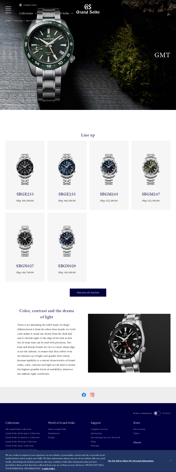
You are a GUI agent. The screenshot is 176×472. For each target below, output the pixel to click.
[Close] (170, 461)
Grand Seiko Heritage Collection (21, 441)
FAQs (93, 441)
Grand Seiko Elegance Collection (21, 449)
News (136, 423)
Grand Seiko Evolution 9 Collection (23, 437)
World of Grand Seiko (57, 13)
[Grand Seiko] (88, 8)
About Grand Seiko (57, 429)
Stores (137, 442)
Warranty (95, 445)
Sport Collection (32, 21)
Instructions (96, 433)
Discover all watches (88, 292)
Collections (28, 13)
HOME (8, 21)
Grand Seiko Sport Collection (20, 445)
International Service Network (105, 437)
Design (51, 437)
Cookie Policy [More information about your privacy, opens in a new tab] (48, 469)
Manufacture (54, 433)
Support (96, 423)
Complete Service (99, 429)
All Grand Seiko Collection (18, 429)
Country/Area (28, 5)
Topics (136, 433)
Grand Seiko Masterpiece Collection (23, 433)
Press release (139, 429)
